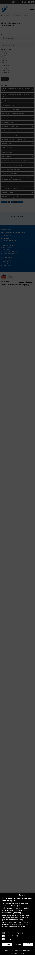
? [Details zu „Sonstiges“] (15, 939)
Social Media (10, 936)
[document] (17, 914)
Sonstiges (9, 939)
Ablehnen (7, 944)
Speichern (17, 944)
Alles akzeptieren (28, 944)
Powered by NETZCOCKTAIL (17, 953)
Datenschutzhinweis (17, 950)
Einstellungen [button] (26, 950)
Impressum (7, 950)
